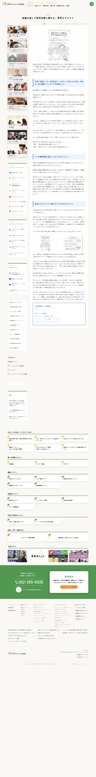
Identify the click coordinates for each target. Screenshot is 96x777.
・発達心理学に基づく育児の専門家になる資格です (20, 635)
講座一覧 (52, 5)
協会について (38, 5)
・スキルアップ (57, 622)
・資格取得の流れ (12, 615)
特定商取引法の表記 (74, 668)
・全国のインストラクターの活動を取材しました (48, 635)
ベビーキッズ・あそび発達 (40, 622)
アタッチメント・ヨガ (39, 626)
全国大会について (14, 504)
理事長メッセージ (25, 612)
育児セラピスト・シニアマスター (62, 629)
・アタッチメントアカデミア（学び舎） (17, 646)
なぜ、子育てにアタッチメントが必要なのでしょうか (48, 441)
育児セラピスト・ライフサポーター (63, 618)
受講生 (68, 5)
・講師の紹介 (11, 612)
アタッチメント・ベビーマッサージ (42, 614)
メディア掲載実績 (14, 511)
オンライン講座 (40, 466)
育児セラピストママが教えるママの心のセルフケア (17, 419)
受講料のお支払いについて (71, 482)
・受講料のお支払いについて (81, 615)
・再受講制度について (79, 621)
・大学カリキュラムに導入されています (17, 640)
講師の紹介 (46, 5)
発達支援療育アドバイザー (61, 625)
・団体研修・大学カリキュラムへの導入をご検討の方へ (75, 638)
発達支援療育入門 (38, 616)
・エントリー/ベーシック (39, 610)
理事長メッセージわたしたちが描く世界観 (16, 450)
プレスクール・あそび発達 (61, 616)
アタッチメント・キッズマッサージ (42, 618)
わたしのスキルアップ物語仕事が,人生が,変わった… (44, 450)
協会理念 (23, 616)
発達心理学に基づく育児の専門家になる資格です (20, 441)
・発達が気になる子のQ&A (43, 638)
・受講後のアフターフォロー (81, 618)
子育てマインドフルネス (60, 614)
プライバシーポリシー (84, 668)
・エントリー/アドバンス (60, 610)
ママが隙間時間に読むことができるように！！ (17, 412)
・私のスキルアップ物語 (13, 643)
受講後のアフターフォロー (16, 489)
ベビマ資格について (42, 482)
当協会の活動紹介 (69, 504)
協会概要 (23, 618)
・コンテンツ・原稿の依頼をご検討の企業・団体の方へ (75, 635)
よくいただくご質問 (42, 504)
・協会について (24, 610)
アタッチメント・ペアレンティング (63, 620)
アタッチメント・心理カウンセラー (63, 612)
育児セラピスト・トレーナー (61, 631)
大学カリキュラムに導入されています (75, 440)
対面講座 (11, 466)
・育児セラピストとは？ (80, 610)
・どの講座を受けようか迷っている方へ (46, 643)
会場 (22, 620)
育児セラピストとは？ (15, 482)
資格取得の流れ (61, 5)
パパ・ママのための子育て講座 (45, 526)
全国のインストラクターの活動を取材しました (75, 450)
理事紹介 (23, 614)
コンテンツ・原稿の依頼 (27, 542)
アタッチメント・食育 (39, 624)
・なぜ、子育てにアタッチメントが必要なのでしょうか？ (21, 638)
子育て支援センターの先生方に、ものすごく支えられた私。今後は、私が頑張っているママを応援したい (17, 404)
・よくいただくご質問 (79, 612)
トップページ (30, 5)
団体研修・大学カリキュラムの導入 (68, 542)
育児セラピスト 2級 (38, 612)
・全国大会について (79, 624)
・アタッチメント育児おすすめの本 (45, 640)
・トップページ (11, 610)
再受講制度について (42, 489)
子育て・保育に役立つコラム (17, 526)
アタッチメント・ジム (39, 620)
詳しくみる (69, 592)
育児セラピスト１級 (59, 627)
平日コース (67, 466)
